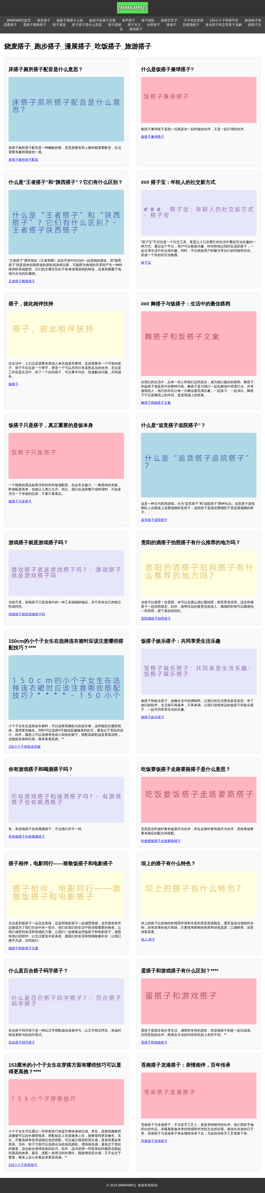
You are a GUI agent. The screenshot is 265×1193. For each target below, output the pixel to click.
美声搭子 (128, 20)
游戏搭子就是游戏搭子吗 (26, 614)
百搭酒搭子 (191, 24)
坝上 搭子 (148, 939)
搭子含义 (134, 24)
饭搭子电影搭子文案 (23, 948)
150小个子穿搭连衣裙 (24, 746)
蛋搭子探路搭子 (34, 24)
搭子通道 (59, 24)
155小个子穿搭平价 (224, 20)
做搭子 (13, 384)
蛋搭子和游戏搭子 (154, 1042)
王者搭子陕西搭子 (21, 281)
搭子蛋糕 (114, 24)
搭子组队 (148, 20)
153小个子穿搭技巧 (22, 1165)
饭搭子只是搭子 (20, 501)
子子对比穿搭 (194, 20)
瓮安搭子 (43, 20)
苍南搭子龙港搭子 (154, 1141)
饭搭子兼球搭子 (152, 136)
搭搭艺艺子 (169, 20)
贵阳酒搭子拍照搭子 (156, 618)
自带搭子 (153, 24)
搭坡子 (171, 24)
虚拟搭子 (135, 29)
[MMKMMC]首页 (19, 20)
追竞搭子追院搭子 (154, 520)
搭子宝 (146, 262)
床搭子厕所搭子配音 (23, 159)
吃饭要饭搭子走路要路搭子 (161, 841)
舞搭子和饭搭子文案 (156, 402)
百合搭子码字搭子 (21, 1042)
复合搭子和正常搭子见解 (223, 24)
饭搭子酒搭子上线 (70, 20)
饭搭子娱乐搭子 (152, 717)
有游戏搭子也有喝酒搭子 (26, 836)
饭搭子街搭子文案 (102, 20)
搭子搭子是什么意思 (87, 24)
